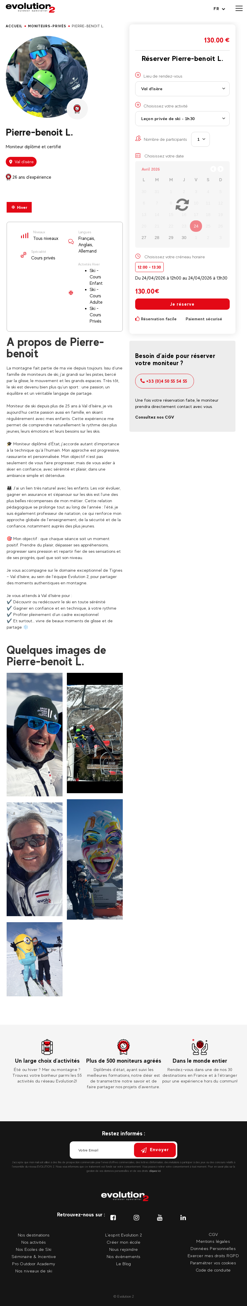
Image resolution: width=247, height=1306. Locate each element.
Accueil (14, 26)
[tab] (19, 207)
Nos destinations (34, 1234)
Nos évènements (124, 1256)
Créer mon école (124, 1242)
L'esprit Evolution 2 (123, 1234)
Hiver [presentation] (19, 207)
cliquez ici (155, 1170)
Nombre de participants (161, 138)
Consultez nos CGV (154, 417)
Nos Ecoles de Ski (34, 1249)
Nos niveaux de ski (33, 1270)
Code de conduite (213, 1270)
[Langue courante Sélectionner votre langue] (219, 9)
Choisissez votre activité (161, 105)
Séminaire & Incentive (34, 1256)
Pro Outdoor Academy (33, 1263)
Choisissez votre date (159, 155)
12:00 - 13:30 (149, 267)
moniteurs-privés (47, 26)
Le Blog (123, 1263)
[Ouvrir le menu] (239, 8)
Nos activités (33, 1242)
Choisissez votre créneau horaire (174, 256)
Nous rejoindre (123, 1249)
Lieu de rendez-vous (158, 75)
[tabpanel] (47, 1061)
